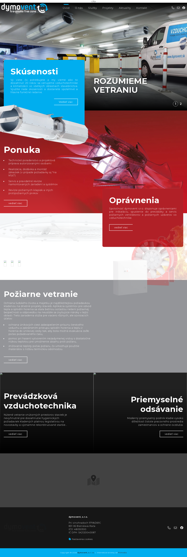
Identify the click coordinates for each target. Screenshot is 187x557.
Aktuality (125, 7)
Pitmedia (122, 553)
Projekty (107, 7)
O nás (79, 7)
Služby (92, 7)
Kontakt (141, 7)
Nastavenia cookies (81, 539)
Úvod (66, 7)
